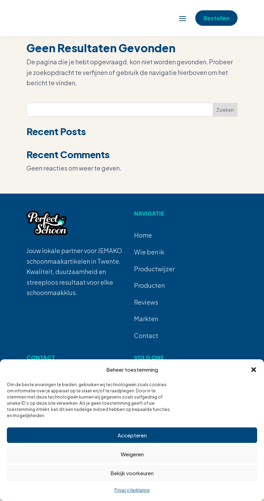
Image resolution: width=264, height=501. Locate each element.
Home (143, 238)
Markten (146, 322)
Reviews (146, 305)
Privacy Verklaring (132, 490)
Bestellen (213, 13)
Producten (149, 288)
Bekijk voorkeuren (132, 473)
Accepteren (132, 435)
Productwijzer (154, 272)
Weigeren (132, 454)
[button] (253, 369)
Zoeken (225, 113)
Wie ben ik (149, 255)
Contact (146, 338)
